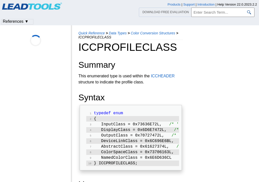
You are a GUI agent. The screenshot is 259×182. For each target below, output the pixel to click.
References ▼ (16, 21)
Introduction (206, 4)
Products (174, 4)
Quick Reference (91, 33)
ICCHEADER (163, 76)
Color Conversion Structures (153, 33)
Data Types (118, 33)
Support (189, 4)
